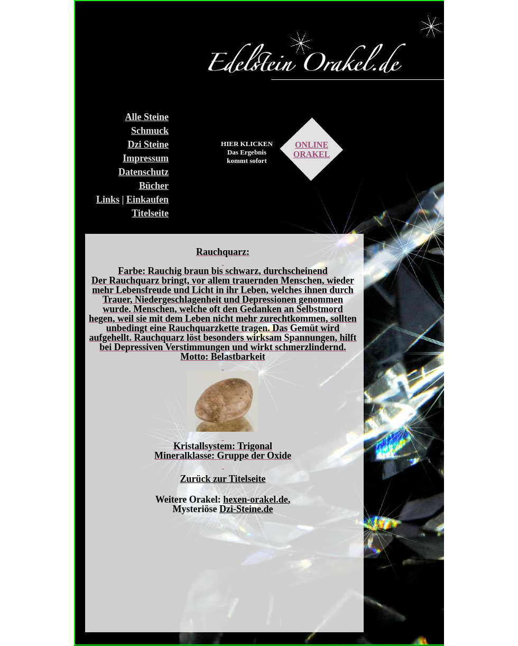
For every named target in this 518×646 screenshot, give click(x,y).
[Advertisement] (129, 53)
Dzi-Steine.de (246, 509)
